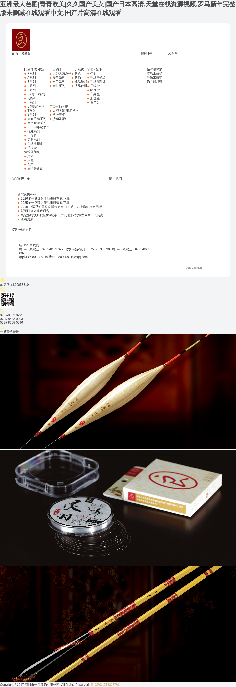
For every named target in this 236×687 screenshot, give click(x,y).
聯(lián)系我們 (21, 229)
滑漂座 (95, 98)
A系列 (31, 77)
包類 (93, 73)
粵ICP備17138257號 (105, 684)
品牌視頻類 (154, 69)
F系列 (31, 98)
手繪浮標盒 (35, 143)
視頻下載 (147, 53)
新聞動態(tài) (21, 178)
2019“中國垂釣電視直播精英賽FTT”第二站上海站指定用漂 (61, 206)
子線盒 (95, 86)
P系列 (31, 73)
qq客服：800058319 (33, 257)
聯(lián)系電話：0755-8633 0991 (42, 249)
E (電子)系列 (36, 94)
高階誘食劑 (35, 168)
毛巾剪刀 (96, 102)
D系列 (31, 90)
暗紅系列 (33, 131)
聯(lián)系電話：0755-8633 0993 (89, 249)
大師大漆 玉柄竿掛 (65, 110)
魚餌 (30, 156)
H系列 (31, 102)
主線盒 (95, 94)
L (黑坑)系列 (35, 106)
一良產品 (24, 53)
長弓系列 (59, 77)
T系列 (31, 110)
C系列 (31, 86)
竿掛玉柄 (59, 114)
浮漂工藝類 (154, 73)
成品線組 (81, 81)
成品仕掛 (81, 86)
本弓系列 (59, 81)
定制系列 (33, 139)
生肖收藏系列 (36, 123)
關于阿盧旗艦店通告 (35, 211)
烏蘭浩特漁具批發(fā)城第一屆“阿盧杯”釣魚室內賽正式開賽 (62, 215)
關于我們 (115, 178)
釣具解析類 (154, 81)
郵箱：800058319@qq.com (68, 257)
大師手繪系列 (36, 119)
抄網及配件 (60, 119)
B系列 (31, 81)
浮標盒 (32, 147)
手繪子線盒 (98, 77)
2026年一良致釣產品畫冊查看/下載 (45, 198)
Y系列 (31, 114)
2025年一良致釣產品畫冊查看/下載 (45, 202)
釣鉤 (78, 77)
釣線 (78, 73)
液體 (30, 160)
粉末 (30, 164)
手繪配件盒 (98, 81)
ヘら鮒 (32, 135)
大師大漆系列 (62, 73)
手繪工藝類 (154, 77)
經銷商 (173, 53)
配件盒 (95, 90)
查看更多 (27, 219)
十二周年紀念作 (38, 127)
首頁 (15, 53)
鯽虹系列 (59, 86)
